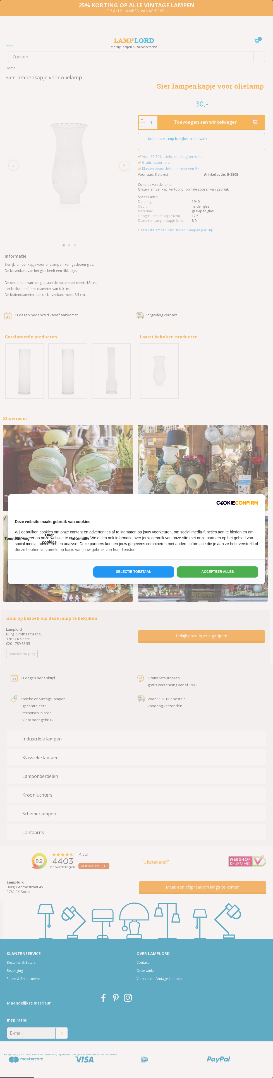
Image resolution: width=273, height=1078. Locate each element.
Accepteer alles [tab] (218, 572)
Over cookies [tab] (49, 538)
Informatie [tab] (80, 538)
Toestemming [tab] (17, 538)
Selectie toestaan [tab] (134, 572)
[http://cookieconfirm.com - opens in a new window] (237, 503)
